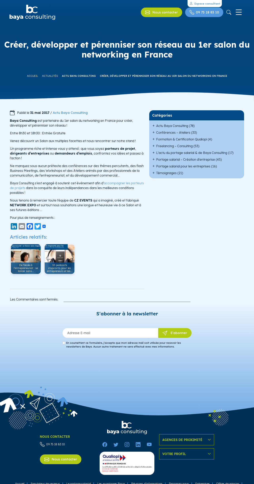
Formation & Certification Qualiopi (181, 139)
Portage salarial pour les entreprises (183, 166)
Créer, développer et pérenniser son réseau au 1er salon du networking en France (163, 75)
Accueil (32, 75)
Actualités (50, 75)
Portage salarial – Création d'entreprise (185, 159)
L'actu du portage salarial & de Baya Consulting (191, 153)
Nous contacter (60, 459)
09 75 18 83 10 (52, 444)
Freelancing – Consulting (174, 146)
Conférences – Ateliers (173, 132)
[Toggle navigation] (238, 12)
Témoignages (166, 173)
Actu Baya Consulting (79, 75)
